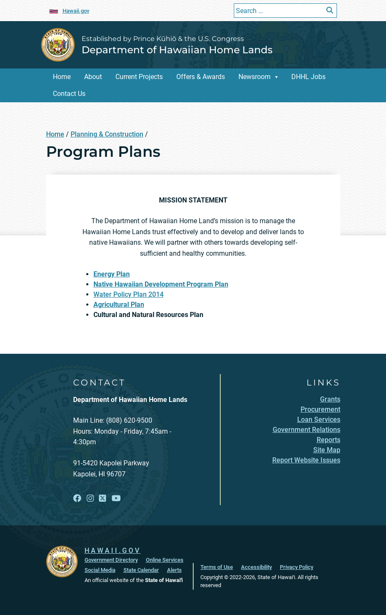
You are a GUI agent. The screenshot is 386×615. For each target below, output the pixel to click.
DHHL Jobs (308, 77)
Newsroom (254, 77)
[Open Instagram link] (90, 498)
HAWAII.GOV (113, 551)
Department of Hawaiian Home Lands (177, 50)
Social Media (100, 570)
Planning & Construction (107, 134)
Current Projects (139, 77)
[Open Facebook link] (77, 498)
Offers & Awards (200, 77)
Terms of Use (216, 567)
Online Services (164, 560)
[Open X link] (102, 498)
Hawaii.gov (76, 11)
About (93, 77)
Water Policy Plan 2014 (128, 294)
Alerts (174, 570)
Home (62, 77)
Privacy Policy (296, 567)
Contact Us (69, 94)
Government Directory (111, 560)
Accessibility (256, 567)
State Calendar (141, 570)
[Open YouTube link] (116, 498)
